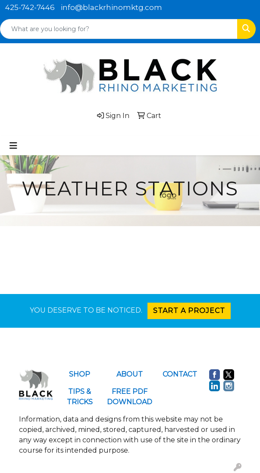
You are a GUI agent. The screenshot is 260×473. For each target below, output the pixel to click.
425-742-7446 (30, 7)
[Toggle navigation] (13, 146)
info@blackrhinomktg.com (111, 7)
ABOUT (129, 374)
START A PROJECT (189, 311)
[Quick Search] (119, 29)
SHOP (79, 374)
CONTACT (180, 374)
